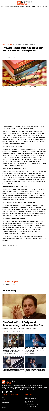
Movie (10, 44)
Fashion (27, 6)
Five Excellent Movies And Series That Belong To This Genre (13, 369)
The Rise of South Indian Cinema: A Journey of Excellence (11, 349)
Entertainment (14, 6)
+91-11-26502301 (31, 406)
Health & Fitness (36, 6)
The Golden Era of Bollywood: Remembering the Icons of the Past (23, 324)
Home (4, 44)
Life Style (44, 6)
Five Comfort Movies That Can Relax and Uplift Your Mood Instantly (35, 349)
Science (4, 407)
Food (22, 6)
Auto (2, 6)
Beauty (7, 6)
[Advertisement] (24, 25)
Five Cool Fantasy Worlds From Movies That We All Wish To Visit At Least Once (35, 370)
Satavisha (4, 57)
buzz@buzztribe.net (32, 405)
